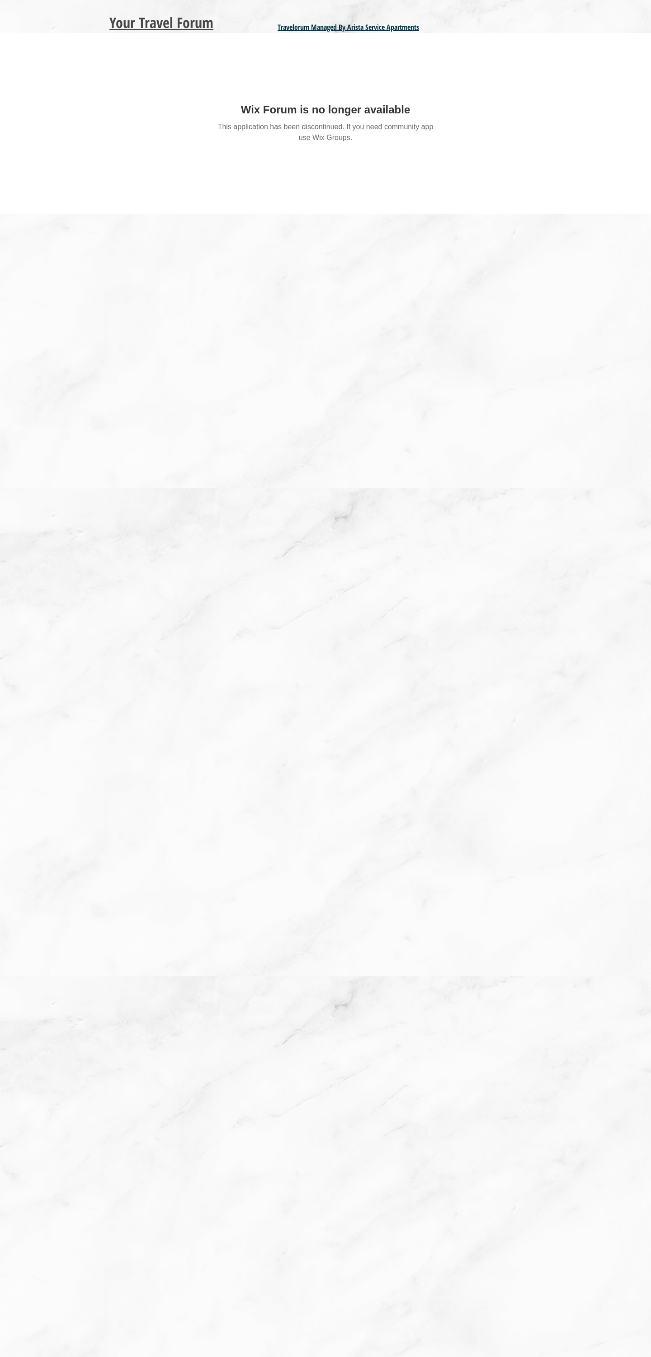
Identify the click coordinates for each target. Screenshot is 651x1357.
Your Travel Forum (161, 22)
